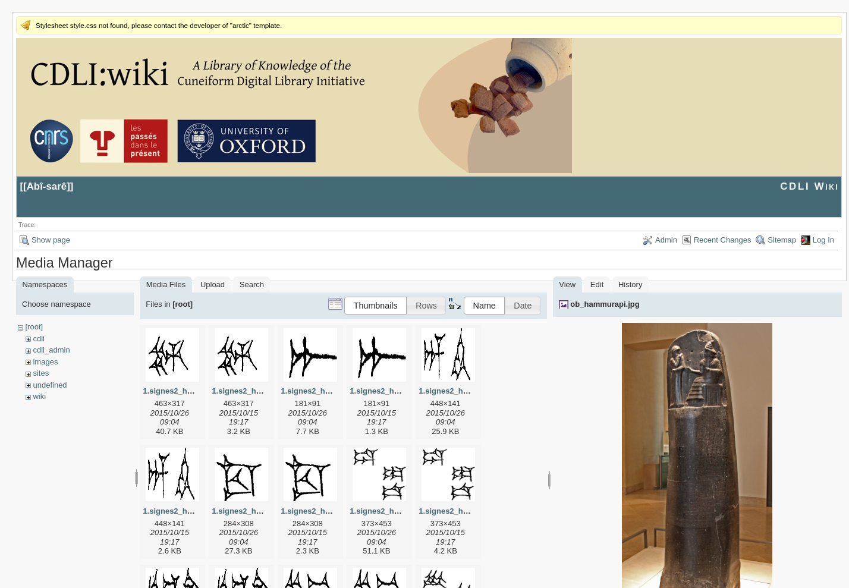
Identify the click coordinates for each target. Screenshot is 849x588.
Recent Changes (722, 239)
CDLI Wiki (809, 186)
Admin (666, 239)
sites (41, 373)
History (630, 284)
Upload (212, 284)
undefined (50, 385)
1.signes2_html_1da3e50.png (472, 511)
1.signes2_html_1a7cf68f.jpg (333, 390)
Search (252, 284)
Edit (596, 284)
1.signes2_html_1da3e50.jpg (402, 511)
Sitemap (782, 239)
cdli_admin (51, 349)
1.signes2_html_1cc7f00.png (333, 511)
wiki (39, 396)
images (45, 361)
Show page (51, 239)
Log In (823, 239)
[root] (34, 326)
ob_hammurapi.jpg (604, 304)
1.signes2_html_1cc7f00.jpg (263, 511)
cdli (39, 338)
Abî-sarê (47, 186)
